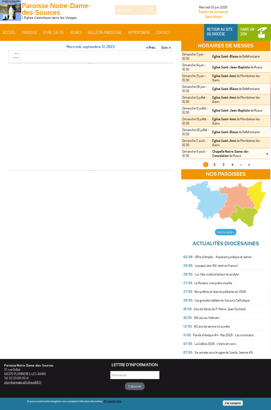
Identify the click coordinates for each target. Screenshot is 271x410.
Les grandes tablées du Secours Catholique (222, 300)
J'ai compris (233, 403)
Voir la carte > (225, 232)
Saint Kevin (213, 16)
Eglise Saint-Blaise (225, 56)
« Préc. (151, 47)
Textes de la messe (213, 11)
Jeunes (76, 32)
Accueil (9, 32)
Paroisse (29, 32)
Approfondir (139, 32)
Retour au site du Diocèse (220, 31)
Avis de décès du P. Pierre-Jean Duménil (219, 309)
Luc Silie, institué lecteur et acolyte (217, 274)
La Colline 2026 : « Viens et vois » (215, 344)
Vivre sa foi (53, 32)
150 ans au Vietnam (207, 318)
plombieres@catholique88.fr (22, 382)
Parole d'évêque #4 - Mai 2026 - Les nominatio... (224, 335)
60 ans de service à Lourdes (212, 326)
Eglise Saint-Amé (224, 76)
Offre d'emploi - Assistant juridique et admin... (224, 257)
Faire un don (247, 31)
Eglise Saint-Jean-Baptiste (231, 67)
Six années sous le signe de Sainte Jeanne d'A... (225, 352)
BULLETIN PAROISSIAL (105, 32)
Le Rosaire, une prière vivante (213, 283)
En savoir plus (113, 401)
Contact (163, 32)
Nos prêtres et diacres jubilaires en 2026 (220, 291)
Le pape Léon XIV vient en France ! (216, 265)
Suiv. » (166, 47)
